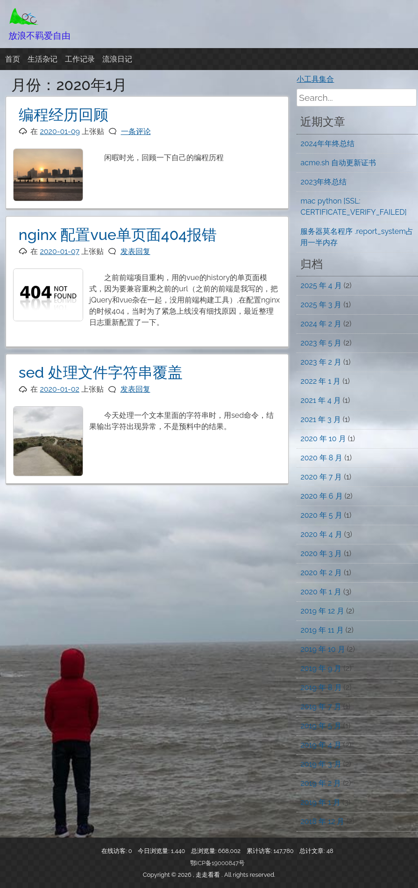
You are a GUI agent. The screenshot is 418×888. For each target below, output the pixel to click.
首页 (12, 59)
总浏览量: (204, 850)
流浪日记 (117, 59)
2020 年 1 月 (320, 591)
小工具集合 (315, 79)
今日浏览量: (154, 850)
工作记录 (80, 59)
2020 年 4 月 (321, 534)
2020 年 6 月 (321, 496)
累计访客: (260, 850)
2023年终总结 (323, 181)
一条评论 (136, 131)
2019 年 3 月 (320, 764)
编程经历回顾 (63, 114)
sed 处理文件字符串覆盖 (101, 372)
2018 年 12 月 (322, 821)
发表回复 (135, 251)
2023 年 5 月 (320, 342)
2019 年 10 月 (322, 649)
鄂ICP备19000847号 (217, 863)
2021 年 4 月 (320, 400)
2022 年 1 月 (320, 381)
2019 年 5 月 (320, 725)
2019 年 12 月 (322, 610)
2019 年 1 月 (320, 802)
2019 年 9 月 (320, 668)
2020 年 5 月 (321, 515)
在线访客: (114, 850)
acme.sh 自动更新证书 (338, 162)
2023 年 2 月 (320, 362)
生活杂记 (42, 59)
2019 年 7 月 (320, 706)
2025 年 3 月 (320, 304)
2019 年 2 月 (320, 783)
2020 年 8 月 (321, 457)
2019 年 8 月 (320, 687)
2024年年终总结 (327, 143)
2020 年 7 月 (321, 476)
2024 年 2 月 (320, 323)
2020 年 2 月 (321, 572)
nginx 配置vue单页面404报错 (118, 234)
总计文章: (312, 850)
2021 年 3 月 (320, 419)
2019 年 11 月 (321, 630)
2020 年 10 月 (323, 438)
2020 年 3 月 (321, 553)
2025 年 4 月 (320, 285)
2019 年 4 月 (320, 744)
